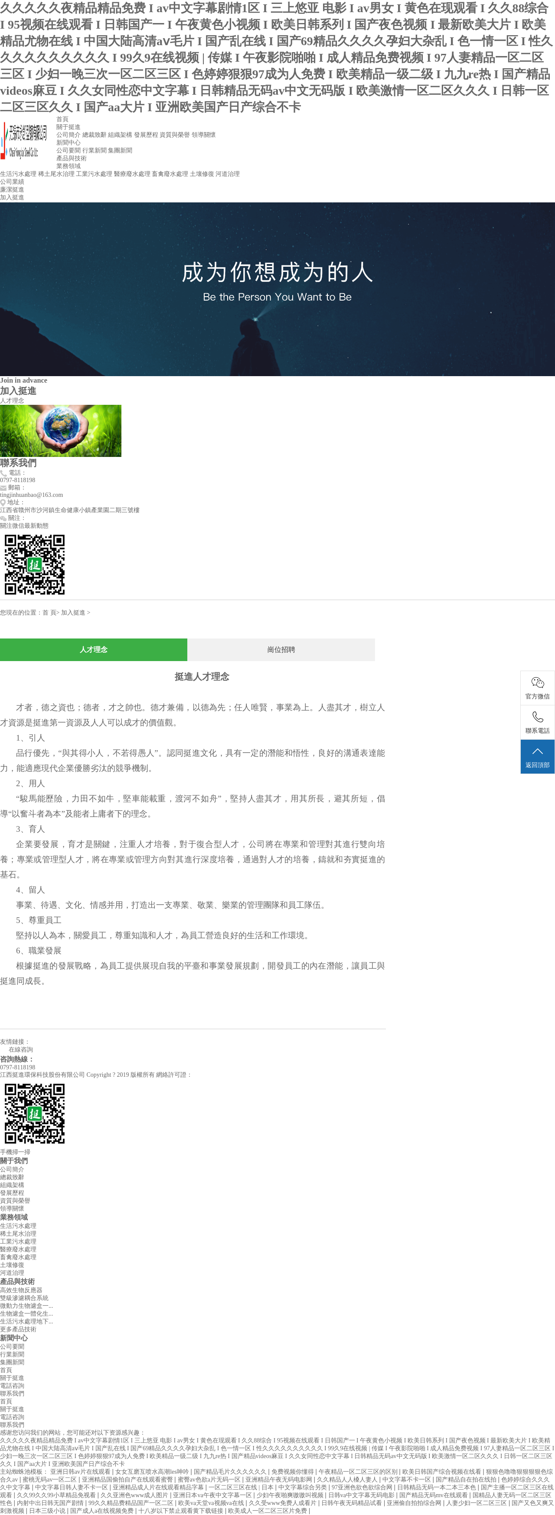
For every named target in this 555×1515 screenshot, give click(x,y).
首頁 (62, 119)
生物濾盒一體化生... (26, 1313)
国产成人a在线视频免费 (102, 1511)
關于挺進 (68, 127)
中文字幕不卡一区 (407, 1479)
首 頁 (49, 612)
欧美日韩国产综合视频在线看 (442, 1472)
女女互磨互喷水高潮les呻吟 (152, 1472)
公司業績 (12, 182)
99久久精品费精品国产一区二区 (131, 1503)
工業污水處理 (94, 174)
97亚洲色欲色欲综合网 (363, 1487)
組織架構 (120, 135)
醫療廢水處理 (132, 174)
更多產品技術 (18, 1329)
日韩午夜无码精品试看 (352, 1503)
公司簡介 (68, 135)
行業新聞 (94, 150)
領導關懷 (204, 135)
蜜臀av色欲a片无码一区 (210, 1479)
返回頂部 (538, 757)
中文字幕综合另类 (303, 1487)
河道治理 (227, 174)
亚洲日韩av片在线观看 (81, 1472)
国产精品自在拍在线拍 (467, 1479)
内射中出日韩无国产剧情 (51, 1503)
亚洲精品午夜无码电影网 (279, 1479)
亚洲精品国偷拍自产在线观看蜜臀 (128, 1479)
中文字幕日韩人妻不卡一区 (72, 1487)
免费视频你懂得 (293, 1472)
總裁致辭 (94, 135)
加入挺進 (12, 197)
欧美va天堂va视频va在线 (211, 1503)
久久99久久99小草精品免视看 (57, 1495)
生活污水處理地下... (26, 1321)
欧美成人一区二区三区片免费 (268, 1511)
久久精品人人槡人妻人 (348, 1479)
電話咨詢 (12, 1386)
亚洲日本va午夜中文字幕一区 (213, 1495)
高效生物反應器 (21, 1290)
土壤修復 (202, 174)
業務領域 (68, 166)
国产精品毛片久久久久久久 (231, 1472)
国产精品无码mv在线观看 (434, 1495)
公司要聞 (68, 150)
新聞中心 (68, 142)
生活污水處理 (18, 174)
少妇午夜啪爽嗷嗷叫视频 (291, 1495)
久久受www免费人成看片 (283, 1503)
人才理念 (12, 400)
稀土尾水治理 (56, 174)
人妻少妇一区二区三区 (477, 1503)
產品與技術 (71, 158)
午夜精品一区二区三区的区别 (359, 1472)
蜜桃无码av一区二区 (50, 1479)
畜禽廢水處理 (170, 174)
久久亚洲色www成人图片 (135, 1495)
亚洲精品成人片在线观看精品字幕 (159, 1487)
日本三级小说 (48, 1511)
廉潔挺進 (12, 189)
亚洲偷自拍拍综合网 (415, 1503)
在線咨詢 (16, 1049)
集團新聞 (120, 150)
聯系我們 (12, 1393)
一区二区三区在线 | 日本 (242, 1487)
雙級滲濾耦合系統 (24, 1298)
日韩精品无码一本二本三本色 (437, 1487)
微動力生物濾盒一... (26, 1306)
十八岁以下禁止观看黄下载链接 (181, 1511)
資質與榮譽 (175, 135)
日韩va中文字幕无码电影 (362, 1495)
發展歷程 (146, 135)
